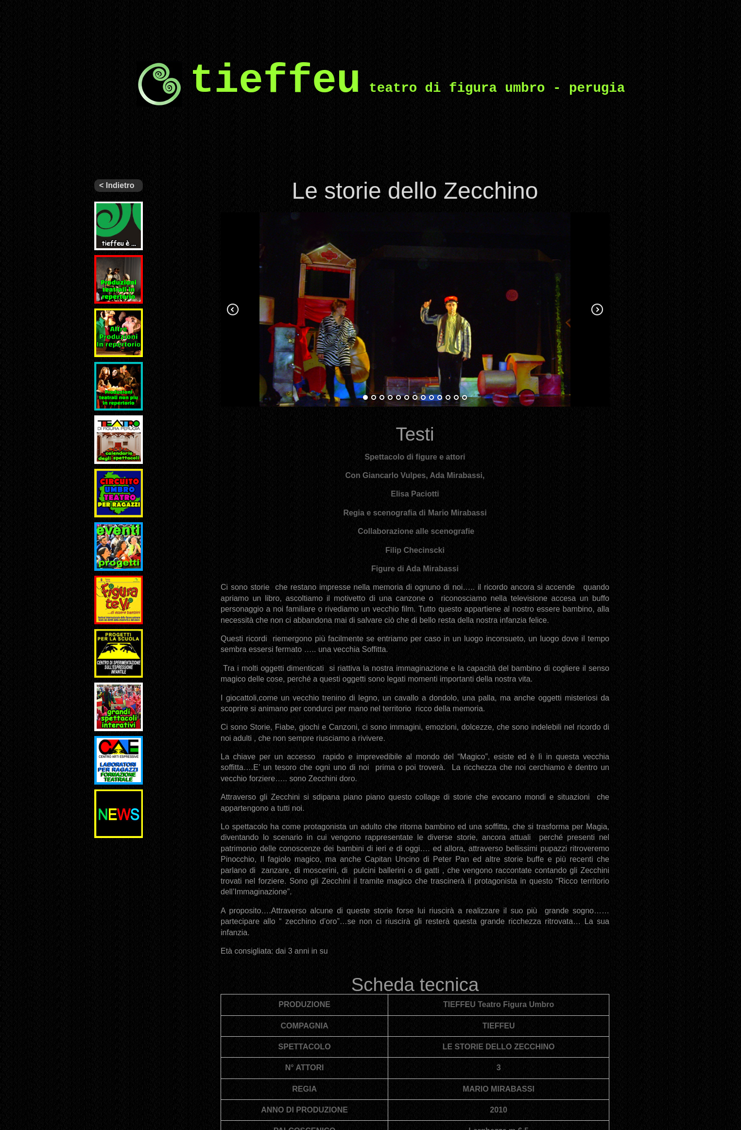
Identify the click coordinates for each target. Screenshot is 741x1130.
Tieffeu (106, 205)
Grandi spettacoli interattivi (110, 694)
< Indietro (116, 185)
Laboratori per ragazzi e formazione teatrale (118, 751)
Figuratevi (111, 579)
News (104, 793)
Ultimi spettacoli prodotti (110, 266)
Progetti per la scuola (118, 637)
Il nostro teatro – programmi (112, 427)
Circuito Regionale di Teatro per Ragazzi (116, 484)
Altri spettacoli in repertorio (118, 316)
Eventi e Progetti (108, 530)
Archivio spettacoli (110, 369)
